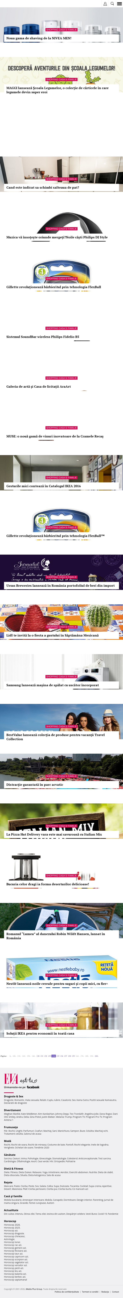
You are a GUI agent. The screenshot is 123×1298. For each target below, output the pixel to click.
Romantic (19, 1100)
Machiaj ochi (101, 1130)
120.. (24, 1056)
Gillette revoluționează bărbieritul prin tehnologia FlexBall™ (55, 536)
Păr (6, 1130)
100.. (14, 1056)
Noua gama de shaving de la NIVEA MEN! (38, 38)
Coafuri (38, 1130)
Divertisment (12, 1110)
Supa (56, 1186)
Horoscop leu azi (12, 1270)
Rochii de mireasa (37, 1144)
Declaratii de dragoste (15, 1102)
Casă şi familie (13, 1196)
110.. (19, 1056)
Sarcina (8, 1158)
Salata (43, 1186)
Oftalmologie (23, 1161)
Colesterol (72, 1158)
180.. (87, 1056)
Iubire (57, 1100)
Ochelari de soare (24, 1147)
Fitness (14, 1172)
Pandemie (113, 1213)
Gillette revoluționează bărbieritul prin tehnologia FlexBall (53, 287)
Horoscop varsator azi (15, 1265)
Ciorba (24, 1186)
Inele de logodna (99, 1144)
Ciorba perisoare (37, 1188)
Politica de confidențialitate (67, 1291)
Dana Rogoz (105, 1113)
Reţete (8, 1182)
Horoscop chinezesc (14, 1236)
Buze (82, 1130)
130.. (29, 1056)
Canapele (58, 1199)
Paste (17, 1186)
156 (61, 1056)
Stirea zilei (29, 1213)
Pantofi (69, 1144)
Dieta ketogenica (37, 1175)
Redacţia (105, 1291)
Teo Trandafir (77, 1113)
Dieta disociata (11, 1175)
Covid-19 (102, 1213)
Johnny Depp (62, 1113)
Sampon (74, 1130)
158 (69, 1056)
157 (65, 1056)
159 (73, 1056)
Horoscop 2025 (12, 1227)
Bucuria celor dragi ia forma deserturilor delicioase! (47, 884)
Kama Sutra (83, 1100)
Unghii (19, 1130)
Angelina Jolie (91, 1113)
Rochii (11, 1130)
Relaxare (37, 1172)
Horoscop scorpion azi (15, 1259)
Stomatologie (59, 1158)
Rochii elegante (82, 1144)
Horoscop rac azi (12, 1244)
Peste (31, 1186)
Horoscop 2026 (12, 1224)
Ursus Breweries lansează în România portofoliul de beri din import (60, 585)
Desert (7, 1188)
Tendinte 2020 (41, 1147)
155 (57, 1056)
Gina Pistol (35, 1116)
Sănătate (10, 1155)
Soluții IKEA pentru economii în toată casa (40, 1033)
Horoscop (10, 1221)
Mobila (48, 1199)
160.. (77, 1056)
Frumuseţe (11, 1127)
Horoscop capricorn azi (16, 1256)
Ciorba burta (64, 1188)
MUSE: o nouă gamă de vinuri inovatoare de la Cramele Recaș (54, 436)
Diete (6, 1172)
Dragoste (8, 1100)
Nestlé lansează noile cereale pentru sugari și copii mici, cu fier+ (57, 983)
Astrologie (9, 1239)
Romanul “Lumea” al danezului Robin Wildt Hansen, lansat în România (55, 936)
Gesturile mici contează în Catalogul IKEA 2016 (43, 486)
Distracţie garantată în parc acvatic (34, 784)
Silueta (23, 1175)
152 (45, 1056)
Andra (19, 1116)
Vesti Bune (91, 1213)
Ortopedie (59, 1161)
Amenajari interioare (33, 1199)
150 (38, 1056)
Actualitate (11, 1210)
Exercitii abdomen (78, 1172)
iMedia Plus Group (34, 1289)
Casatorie (66, 1100)
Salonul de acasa (32, 1133)
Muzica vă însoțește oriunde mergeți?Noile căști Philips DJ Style (57, 237)
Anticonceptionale (87, 1158)
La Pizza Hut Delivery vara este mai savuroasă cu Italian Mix (54, 834)
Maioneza (17, 1188)
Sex (74, 1100)
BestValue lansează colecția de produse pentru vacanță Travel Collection (55, 737)
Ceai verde (43, 1161)
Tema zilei (40, 1213)
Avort (34, 1161)
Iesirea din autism (56, 1213)
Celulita (90, 1130)
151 (41, 1056)
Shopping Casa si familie (61, 29)
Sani (54, 1130)
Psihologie (33, 1158)
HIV (51, 1161)
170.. (82, 1056)
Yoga (45, 1172)
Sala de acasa (54, 1175)
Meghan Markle (12, 1113)
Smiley (12, 1116)
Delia (26, 1116)
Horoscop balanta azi (15, 1273)
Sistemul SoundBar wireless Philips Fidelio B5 (42, 337)
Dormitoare (70, 1199)
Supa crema (95, 1186)
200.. (97, 1056)
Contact (115, 1291)
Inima (24, 1158)
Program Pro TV (94, 1116)
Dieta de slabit (105, 1172)
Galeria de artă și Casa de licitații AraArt (38, 386)
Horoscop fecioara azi (15, 1250)
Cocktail (84, 1186)
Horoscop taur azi (13, 1253)
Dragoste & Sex (13, 1096)
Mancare (8, 1186)
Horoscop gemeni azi (15, 1247)
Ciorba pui (52, 1188)
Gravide (24, 1202)
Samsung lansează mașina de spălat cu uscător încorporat (52, 685)
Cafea (50, 1186)
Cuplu (50, 1100)
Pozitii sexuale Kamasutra (103, 1100)
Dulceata (64, 1186)
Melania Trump (64, 1116)
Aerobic (64, 1172)
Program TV (79, 1116)
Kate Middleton (29, 1113)
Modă (7, 1141)
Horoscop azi (11, 1230)
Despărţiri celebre (75, 1213)
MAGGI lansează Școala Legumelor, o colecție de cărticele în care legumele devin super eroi (57, 90)
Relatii (43, 1100)
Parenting (98, 1199)
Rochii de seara (19, 1144)
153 (49, 1056)
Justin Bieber (48, 1116)
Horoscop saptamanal (15, 1279)
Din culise (9, 1213)
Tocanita (74, 1186)
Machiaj (47, 1130)
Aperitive (106, 1186)
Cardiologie (10, 1161)
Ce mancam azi (80, 1188)
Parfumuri (28, 1130)
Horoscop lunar (12, 1242)
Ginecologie (45, 1158)
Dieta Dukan (25, 1172)
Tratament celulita (13, 1133)
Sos (37, 1186)
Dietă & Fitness (13, 1168)
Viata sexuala (32, 1100)
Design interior (84, 1199)
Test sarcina (104, 1158)
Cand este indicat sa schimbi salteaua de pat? (42, 187)
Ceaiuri (16, 1158)
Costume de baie (56, 1144)
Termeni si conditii (90, 1291)
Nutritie (93, 1172)
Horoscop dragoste (14, 1233)
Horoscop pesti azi (13, 1268)
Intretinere (54, 1172)
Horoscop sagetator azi (16, 1262)
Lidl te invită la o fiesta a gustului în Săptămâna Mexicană (52, 635)
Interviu (19, 1213)
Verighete (9, 1147)
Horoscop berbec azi (14, 1276)
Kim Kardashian (46, 1113)
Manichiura (63, 1130)
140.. (34, 1056)
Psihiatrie (70, 1161)
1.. (11, 1056)
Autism (50, 1202)
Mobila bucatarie (13, 1199)
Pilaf (25, 1188)
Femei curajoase (37, 1202)
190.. (92, 1056)
